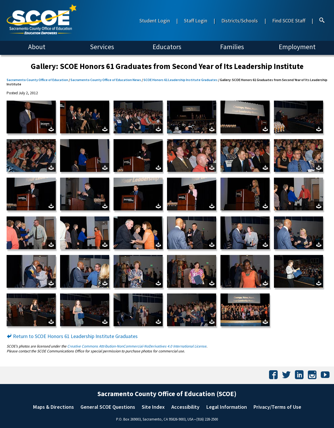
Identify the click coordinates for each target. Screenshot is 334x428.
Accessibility (185, 407)
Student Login (154, 20)
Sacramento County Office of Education (37, 80)
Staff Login (195, 20)
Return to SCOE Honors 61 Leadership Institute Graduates (72, 336)
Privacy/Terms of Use (277, 407)
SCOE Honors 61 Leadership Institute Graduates (180, 80)
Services (102, 47)
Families (232, 47)
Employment (297, 47)
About (36, 47)
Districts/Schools (239, 20)
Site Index (153, 407)
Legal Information (226, 407)
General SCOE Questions (107, 407)
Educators (167, 47)
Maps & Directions (53, 407)
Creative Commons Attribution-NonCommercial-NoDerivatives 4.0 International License (136, 346)
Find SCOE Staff (288, 20)
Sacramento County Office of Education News (105, 80)
